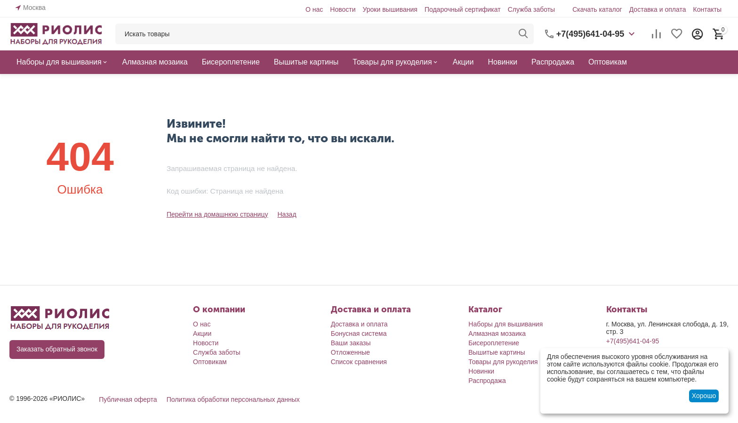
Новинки (481, 371)
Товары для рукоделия (502, 362)
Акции (202, 333)
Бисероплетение (493, 343)
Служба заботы (531, 9)
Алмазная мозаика (497, 333)
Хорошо (704, 395)
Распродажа (487, 380)
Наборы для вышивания (505, 324)
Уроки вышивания (389, 9)
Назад (286, 214)
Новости (342, 9)
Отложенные (350, 352)
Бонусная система (359, 333)
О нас (314, 9)
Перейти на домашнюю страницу (217, 214)
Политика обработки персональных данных (233, 399)
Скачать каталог (597, 9)
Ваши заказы (351, 343)
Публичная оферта (128, 399)
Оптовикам (210, 362)
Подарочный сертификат (463, 9)
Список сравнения (359, 362)
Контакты (707, 9)
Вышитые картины (496, 352)
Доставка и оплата (657, 9)
